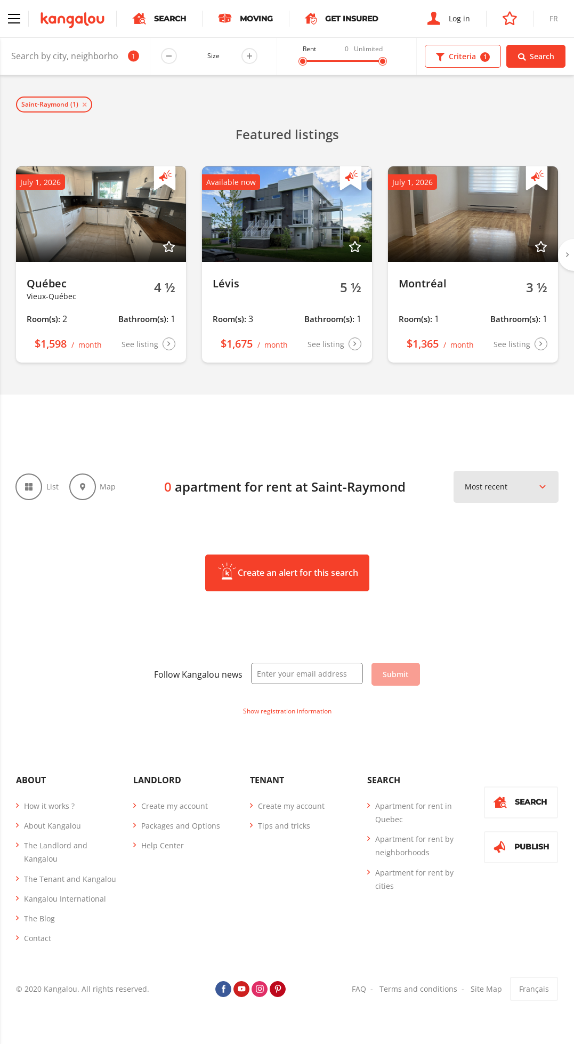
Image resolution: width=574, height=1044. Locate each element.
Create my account (174, 806)
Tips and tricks (284, 826)
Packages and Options (180, 826)
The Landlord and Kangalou (55, 852)
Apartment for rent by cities (414, 880)
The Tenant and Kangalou (70, 879)
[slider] (302, 61)
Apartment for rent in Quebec (413, 813)
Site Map (486, 990)
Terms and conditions (418, 990)
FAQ (359, 990)
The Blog (39, 919)
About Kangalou (52, 826)
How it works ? (49, 806)
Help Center (162, 846)
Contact (37, 939)
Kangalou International (65, 899)
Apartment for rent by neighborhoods (414, 846)
